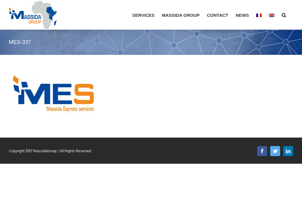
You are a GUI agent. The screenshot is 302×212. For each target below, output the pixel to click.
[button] (284, 14)
